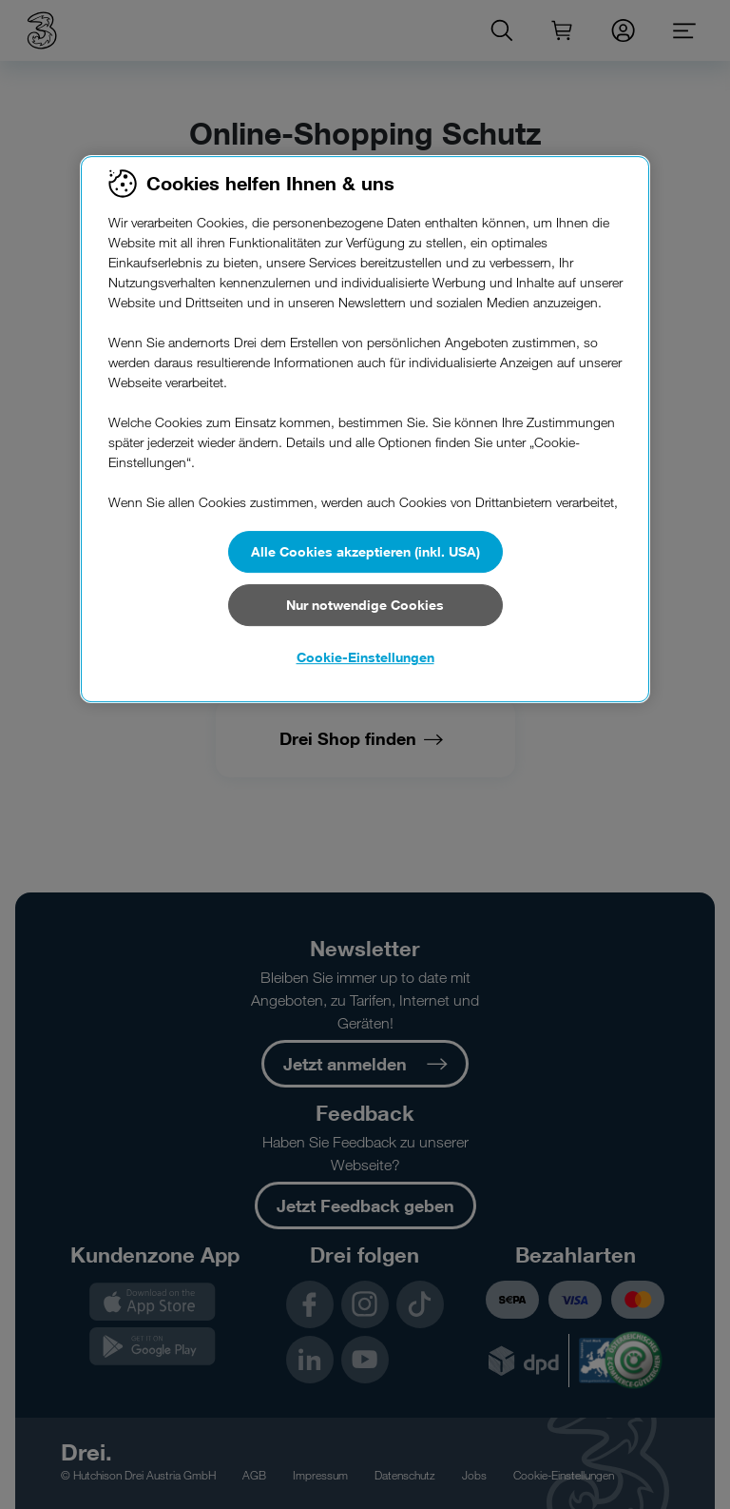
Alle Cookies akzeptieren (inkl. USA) (365, 551)
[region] (365, 429)
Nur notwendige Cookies (365, 605)
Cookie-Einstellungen (365, 657)
